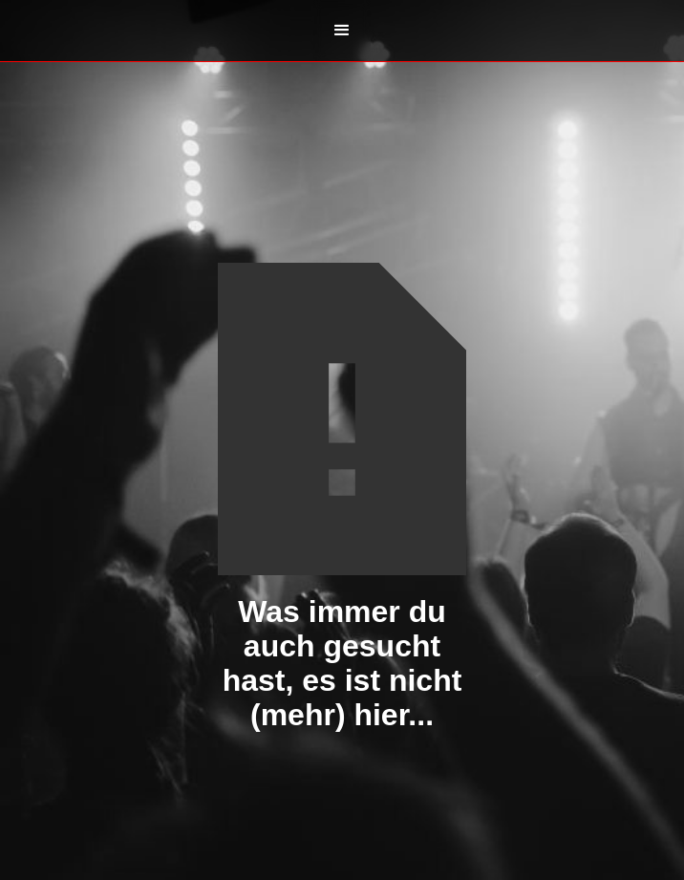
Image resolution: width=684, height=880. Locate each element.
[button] (342, 30)
